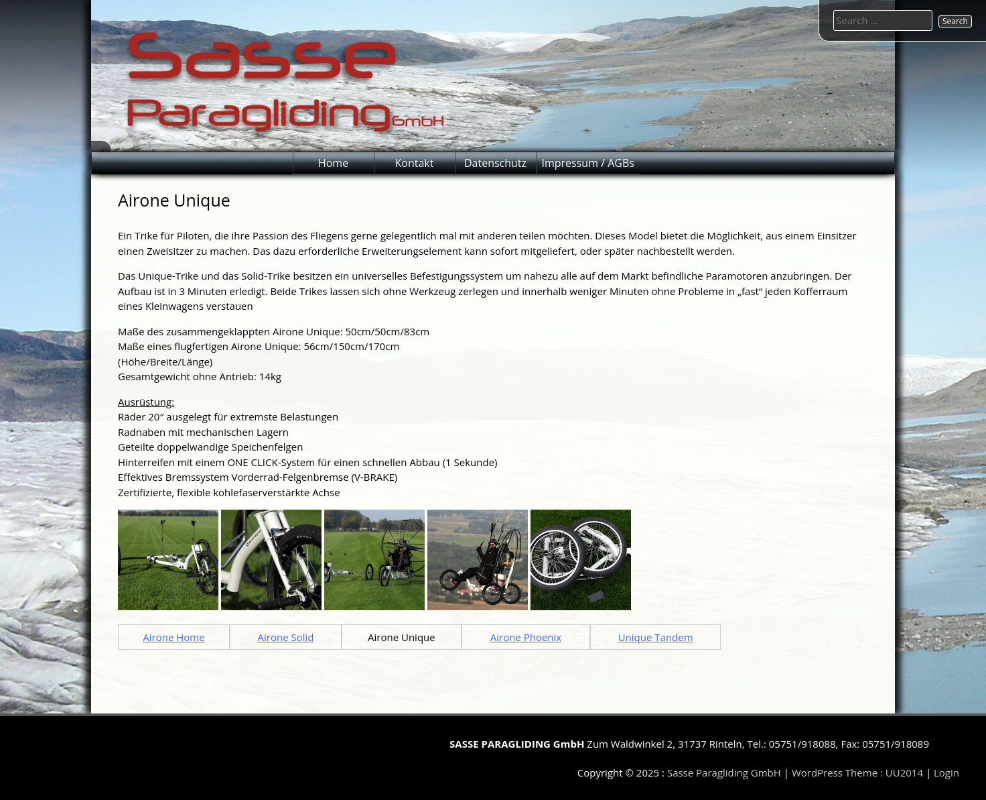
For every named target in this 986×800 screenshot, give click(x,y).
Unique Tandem (655, 637)
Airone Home (173, 637)
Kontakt (414, 163)
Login (946, 772)
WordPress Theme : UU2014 (857, 772)
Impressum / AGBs (588, 163)
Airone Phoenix (525, 637)
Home (333, 163)
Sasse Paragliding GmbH (724, 772)
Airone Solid (286, 637)
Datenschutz (495, 163)
